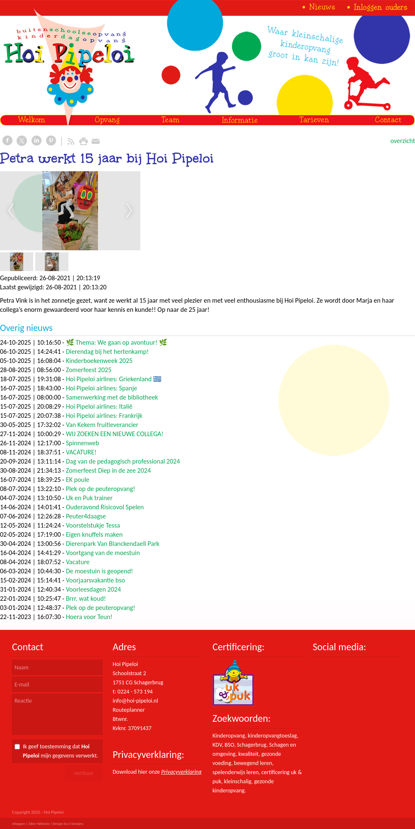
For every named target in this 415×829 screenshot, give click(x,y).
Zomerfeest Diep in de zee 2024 (108, 470)
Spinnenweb (82, 443)
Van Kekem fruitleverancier (102, 425)
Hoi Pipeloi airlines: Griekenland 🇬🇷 (113, 379)
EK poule (78, 480)
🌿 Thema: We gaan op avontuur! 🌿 (116, 342)
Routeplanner (129, 709)
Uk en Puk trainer (89, 498)
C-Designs (75, 823)
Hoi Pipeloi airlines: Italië (99, 406)
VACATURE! (81, 452)
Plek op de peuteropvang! (100, 489)
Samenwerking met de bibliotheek (112, 397)
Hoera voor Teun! (89, 617)
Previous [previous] (10, 211)
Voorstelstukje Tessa (93, 525)
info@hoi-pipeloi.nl (135, 700)
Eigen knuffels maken (94, 534)
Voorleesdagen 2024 (93, 589)
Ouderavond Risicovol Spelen (105, 507)
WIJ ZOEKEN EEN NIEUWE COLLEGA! (115, 434)
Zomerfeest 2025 (89, 370)
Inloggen (18, 823)
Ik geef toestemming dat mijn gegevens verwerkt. (60, 751)
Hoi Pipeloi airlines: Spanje (101, 388)
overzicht (403, 141)
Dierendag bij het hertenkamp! (107, 351)
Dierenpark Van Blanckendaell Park (112, 544)
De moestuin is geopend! (99, 571)
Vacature (78, 562)
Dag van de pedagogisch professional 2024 (123, 461)
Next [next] (129, 211)
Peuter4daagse (86, 516)
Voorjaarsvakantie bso (95, 580)
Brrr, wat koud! (86, 598)
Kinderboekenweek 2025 (99, 361)
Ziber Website (39, 823)
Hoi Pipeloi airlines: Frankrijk (104, 415)
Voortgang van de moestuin (103, 553)
